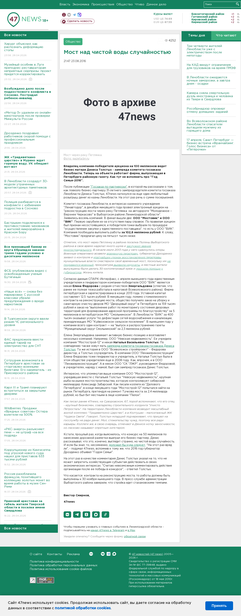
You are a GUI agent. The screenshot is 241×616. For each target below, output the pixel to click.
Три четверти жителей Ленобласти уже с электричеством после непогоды (204, 51)
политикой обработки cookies (83, 608)
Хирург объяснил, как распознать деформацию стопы (28, 50)
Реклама (73, 554)
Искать (237, 4)
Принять (219, 606)
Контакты (54, 554)
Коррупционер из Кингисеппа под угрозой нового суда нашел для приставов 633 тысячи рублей (28, 457)
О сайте (36, 554)
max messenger (79, 15)
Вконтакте (91, 554)
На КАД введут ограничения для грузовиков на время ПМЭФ (211, 66)
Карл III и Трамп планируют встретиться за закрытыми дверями (28, 393)
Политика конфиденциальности (54, 561)
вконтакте (69, 15)
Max (114, 554)
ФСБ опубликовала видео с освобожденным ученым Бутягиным (28, 277)
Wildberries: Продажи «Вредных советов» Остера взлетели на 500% (28, 414)
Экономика (81, 4)
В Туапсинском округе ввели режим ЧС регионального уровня (28, 325)
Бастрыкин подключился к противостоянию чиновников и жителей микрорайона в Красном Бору (28, 230)
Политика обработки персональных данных (64, 565)
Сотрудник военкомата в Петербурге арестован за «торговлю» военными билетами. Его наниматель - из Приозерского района (28, 369)
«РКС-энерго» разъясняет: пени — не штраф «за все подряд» (28, 435)
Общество (124, 4)
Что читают (226, 35)
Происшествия (102, 4)
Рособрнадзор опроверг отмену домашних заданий (207, 110)
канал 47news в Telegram (107, 530)
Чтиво (139, 4)
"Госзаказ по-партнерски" (108, 187)
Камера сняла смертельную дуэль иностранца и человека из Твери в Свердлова (210, 96)
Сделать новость (79, 21)
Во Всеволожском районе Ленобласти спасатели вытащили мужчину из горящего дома (207, 126)
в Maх (131, 530)
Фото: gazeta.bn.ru (76, 159)
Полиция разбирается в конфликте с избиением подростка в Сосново (28, 208)
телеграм (74, 15)
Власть (64, 4)
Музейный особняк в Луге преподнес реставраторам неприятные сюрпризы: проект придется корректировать (28, 72)
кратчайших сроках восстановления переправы (127, 257)
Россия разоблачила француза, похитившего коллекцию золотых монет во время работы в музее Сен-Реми (28, 483)
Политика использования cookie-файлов (61, 569)
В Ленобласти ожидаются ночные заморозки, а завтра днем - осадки (208, 80)
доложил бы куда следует (127, 445)
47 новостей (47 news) (147, 554)
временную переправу (122, 254)
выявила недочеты (126, 265)
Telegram (108, 554)
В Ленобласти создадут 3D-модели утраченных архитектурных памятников (28, 187)
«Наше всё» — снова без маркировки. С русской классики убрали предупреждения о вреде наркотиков (28, 300)
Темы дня (196, 35)
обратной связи (135, 537)
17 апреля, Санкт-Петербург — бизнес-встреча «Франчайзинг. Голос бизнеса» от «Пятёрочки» (210, 145)
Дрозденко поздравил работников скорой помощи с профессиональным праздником (28, 141)
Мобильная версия (64, 15)
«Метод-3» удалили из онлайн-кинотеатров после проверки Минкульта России (28, 118)
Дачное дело (156, 4)
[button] (67, 514)
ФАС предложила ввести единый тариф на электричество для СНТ (28, 345)
